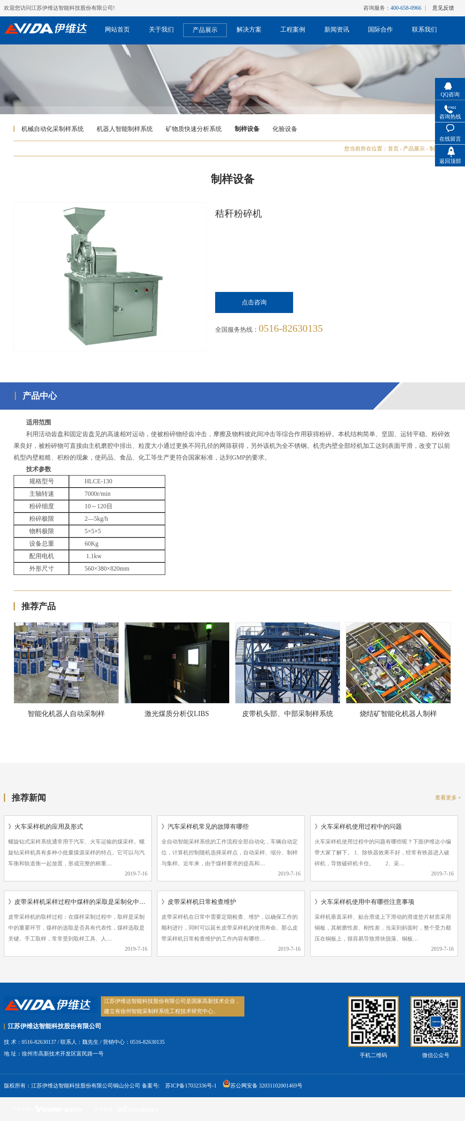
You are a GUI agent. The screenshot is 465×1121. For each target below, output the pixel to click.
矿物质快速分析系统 (194, 129)
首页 (393, 149)
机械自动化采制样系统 (52, 129)
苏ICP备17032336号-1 (190, 1086)
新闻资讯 (336, 29)
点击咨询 (254, 302)
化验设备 (284, 129)
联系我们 (424, 29)
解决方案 (249, 29)
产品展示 (205, 30)
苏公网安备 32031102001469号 (262, 1083)
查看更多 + (448, 798)
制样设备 (247, 129)
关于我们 (161, 29)
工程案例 (292, 29)
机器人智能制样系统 (125, 129)
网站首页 (117, 29)
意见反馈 (443, 8)
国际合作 (380, 29)
